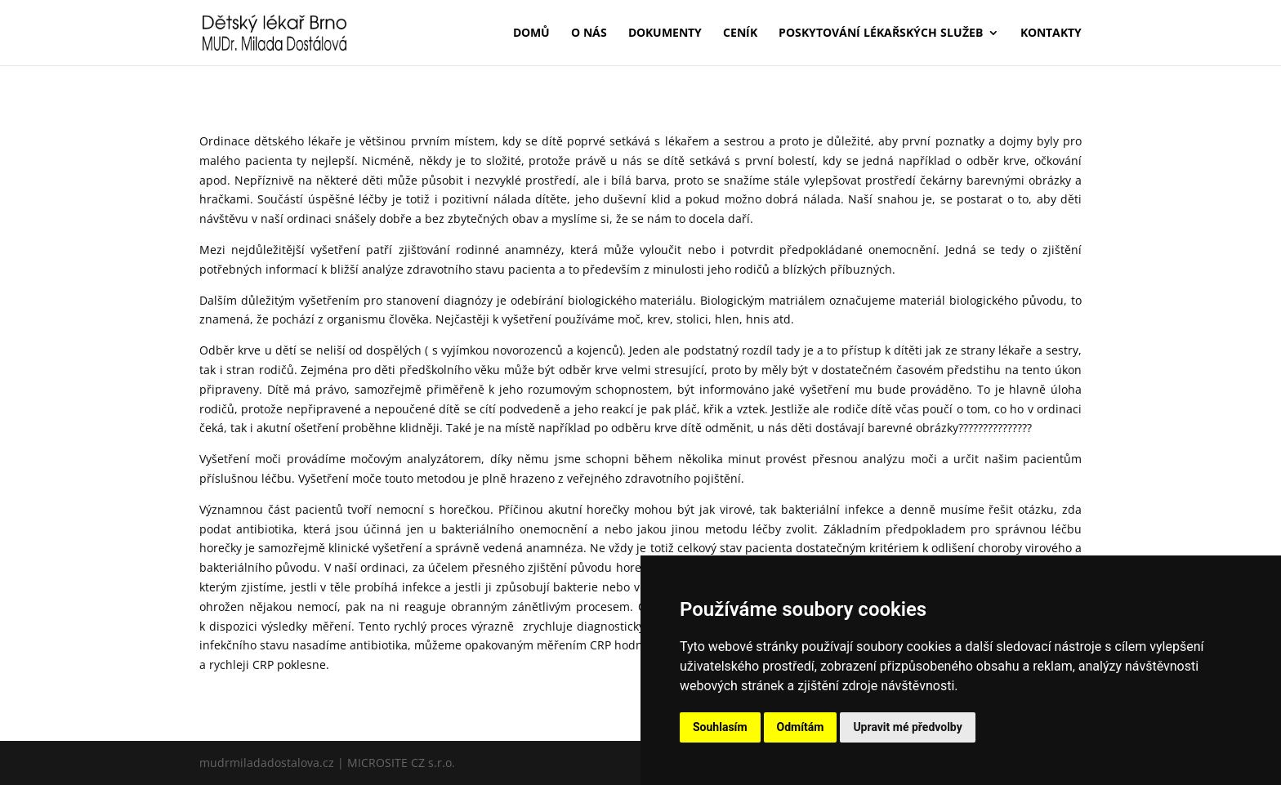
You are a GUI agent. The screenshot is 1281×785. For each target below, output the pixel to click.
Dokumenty (665, 33)
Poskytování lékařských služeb (881, 33)
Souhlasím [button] (720, 727)
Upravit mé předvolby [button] (907, 727)
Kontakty (1051, 33)
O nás (589, 33)
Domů (531, 33)
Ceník (740, 33)
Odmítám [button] (800, 727)
